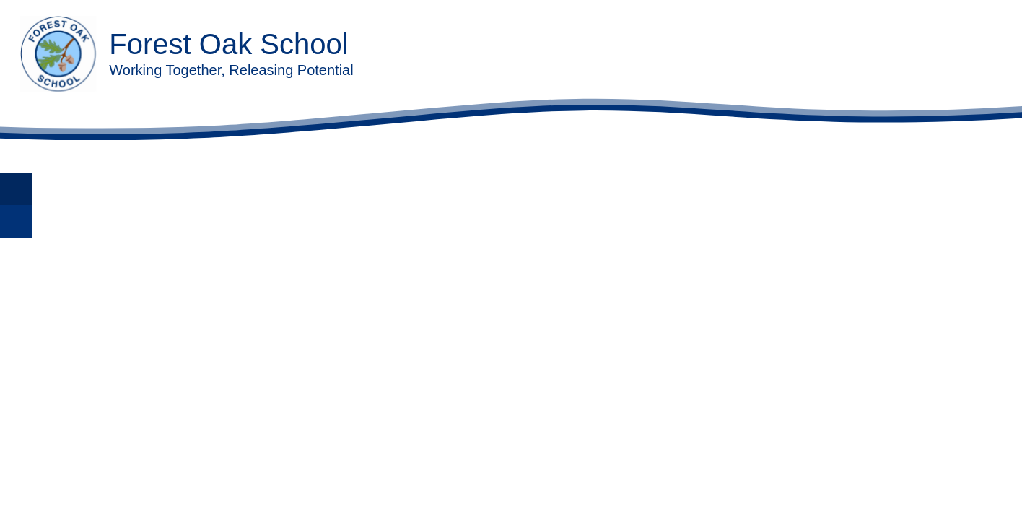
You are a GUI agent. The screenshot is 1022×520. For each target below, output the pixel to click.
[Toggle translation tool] (16, 189)
